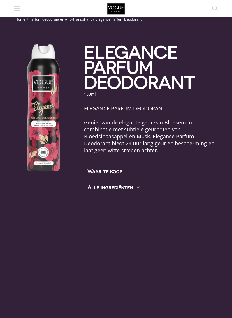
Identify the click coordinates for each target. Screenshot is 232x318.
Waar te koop (104, 171)
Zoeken (215, 9)
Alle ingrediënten (110, 187)
